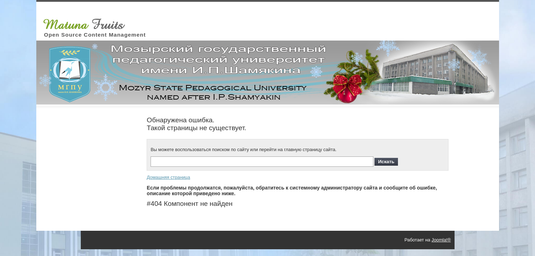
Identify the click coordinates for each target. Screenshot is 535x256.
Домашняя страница (168, 177)
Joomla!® (441, 239)
